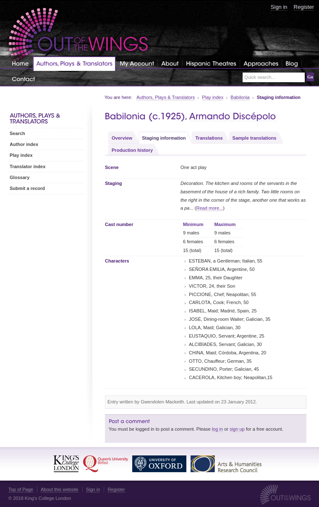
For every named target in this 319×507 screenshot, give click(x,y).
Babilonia (239, 97)
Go (310, 76)
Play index (212, 97)
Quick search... (259, 77)
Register (304, 7)
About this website (59, 489)
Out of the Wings (78, 35)
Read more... (209, 208)
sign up (237, 429)
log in (217, 429)
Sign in (279, 7)
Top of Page (20, 489)
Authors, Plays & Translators (165, 97)
